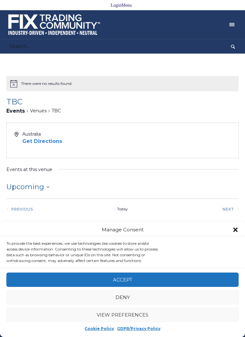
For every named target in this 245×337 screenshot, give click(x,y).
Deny (122, 297)
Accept (122, 280)
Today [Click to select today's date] (122, 208)
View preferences (122, 315)
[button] (235, 230)
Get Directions (42, 141)
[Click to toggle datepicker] (27, 187)
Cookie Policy (99, 328)
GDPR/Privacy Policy (138, 328)
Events (15, 111)
